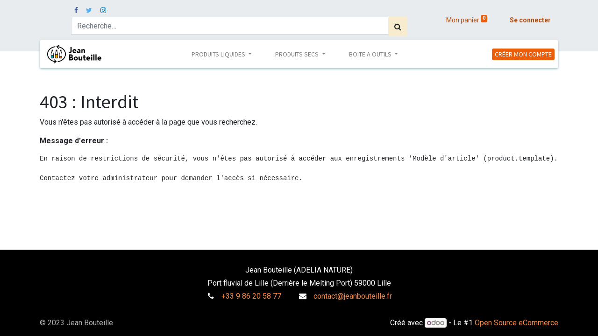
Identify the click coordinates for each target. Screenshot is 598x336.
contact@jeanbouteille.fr (352, 296)
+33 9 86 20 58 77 (251, 296)
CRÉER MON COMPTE (523, 54)
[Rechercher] (397, 26)
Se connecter (530, 20)
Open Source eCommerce (516, 322)
